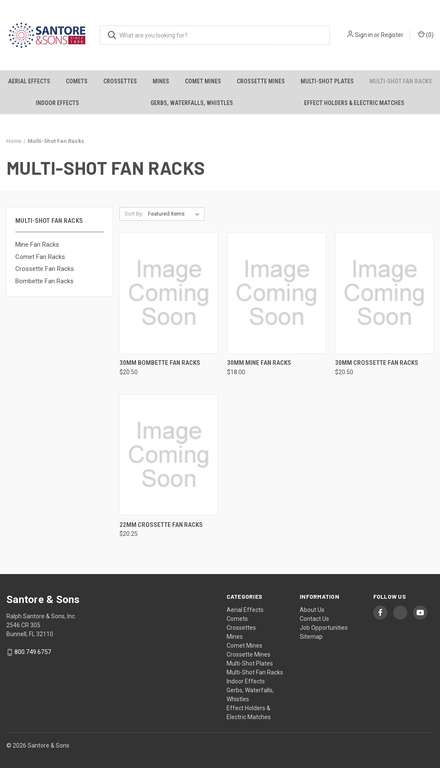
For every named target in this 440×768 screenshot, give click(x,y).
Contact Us (314, 618)
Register (392, 34)
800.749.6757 (32, 652)
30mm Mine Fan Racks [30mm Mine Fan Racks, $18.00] (259, 363)
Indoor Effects (57, 103)
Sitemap (311, 636)
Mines (161, 81)
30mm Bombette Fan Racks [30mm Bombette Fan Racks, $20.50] (159, 363)
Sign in (364, 34)
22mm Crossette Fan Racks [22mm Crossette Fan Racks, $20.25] (161, 525)
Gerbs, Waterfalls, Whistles (191, 103)
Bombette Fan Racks (44, 281)
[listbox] (175, 214)
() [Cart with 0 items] (426, 34)
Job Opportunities (324, 627)
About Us (312, 609)
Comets (77, 81)
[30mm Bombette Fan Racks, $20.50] (168, 293)
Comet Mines (203, 81)
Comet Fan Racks (40, 257)
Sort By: (134, 213)
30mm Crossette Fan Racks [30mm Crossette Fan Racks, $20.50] (376, 363)
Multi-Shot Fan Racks (400, 81)
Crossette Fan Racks (44, 269)
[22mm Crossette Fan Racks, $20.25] (168, 455)
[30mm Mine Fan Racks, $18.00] (276, 293)
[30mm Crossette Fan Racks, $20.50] (384, 293)
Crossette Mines (261, 81)
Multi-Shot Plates (327, 81)
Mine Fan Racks (37, 244)
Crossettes (120, 81)
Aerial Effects (29, 81)
